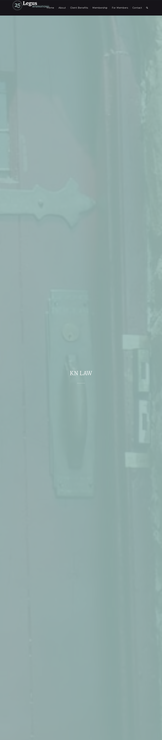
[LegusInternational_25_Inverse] (31, 7)
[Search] (147, 7)
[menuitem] (50, 7)
